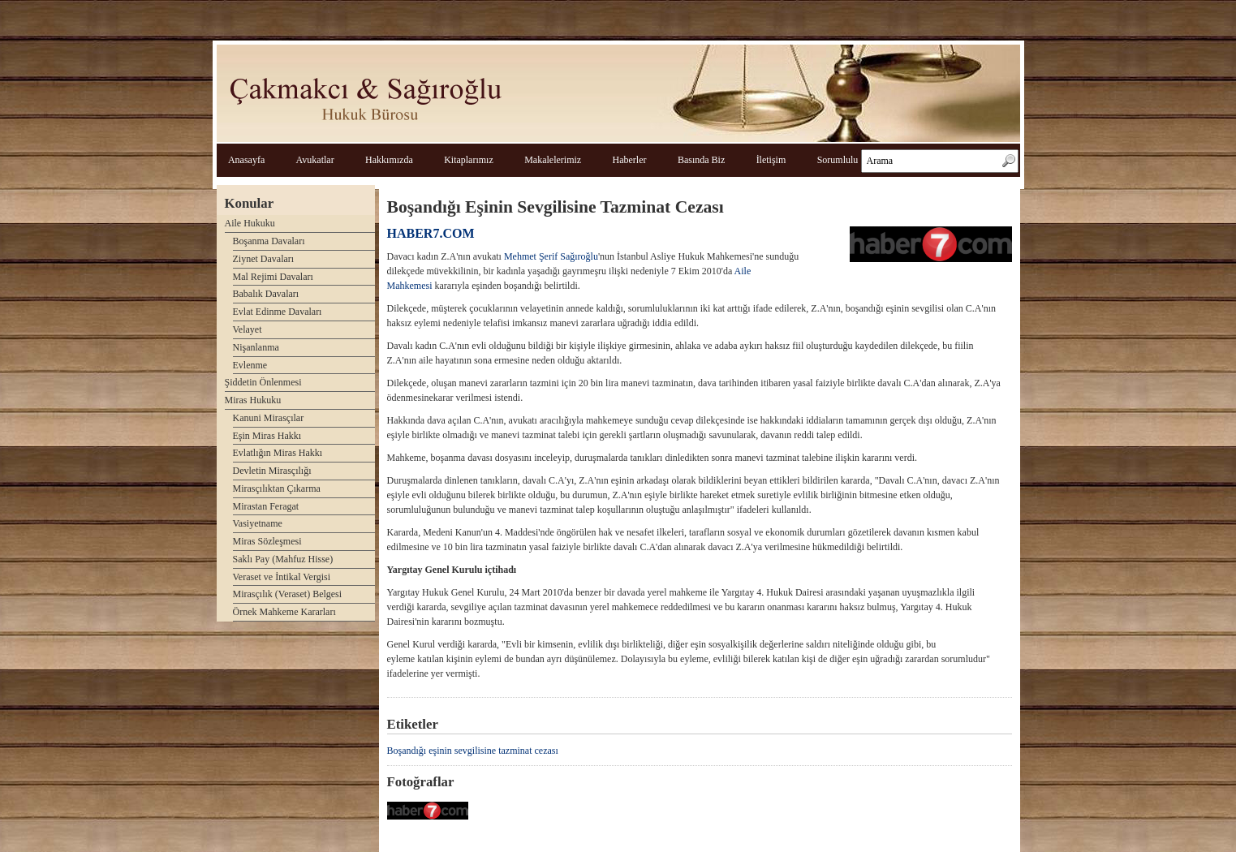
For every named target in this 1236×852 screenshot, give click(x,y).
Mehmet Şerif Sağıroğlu (551, 256)
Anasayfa (246, 160)
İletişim (771, 160)
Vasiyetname (257, 523)
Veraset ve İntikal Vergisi (282, 577)
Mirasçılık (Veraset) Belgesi (287, 594)
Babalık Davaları (266, 293)
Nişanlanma (256, 347)
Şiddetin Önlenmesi (263, 382)
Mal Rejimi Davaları (273, 276)
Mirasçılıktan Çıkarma (277, 488)
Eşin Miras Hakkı (267, 435)
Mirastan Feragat (266, 506)
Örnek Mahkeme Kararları (284, 611)
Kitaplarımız (468, 160)
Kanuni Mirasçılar (268, 418)
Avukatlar (315, 160)
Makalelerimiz (552, 160)
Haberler (630, 160)
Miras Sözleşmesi (267, 541)
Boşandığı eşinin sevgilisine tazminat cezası (472, 750)
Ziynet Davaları (264, 259)
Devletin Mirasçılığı (272, 470)
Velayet (247, 329)
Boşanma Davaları (269, 241)
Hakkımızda (389, 160)
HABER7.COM (431, 233)
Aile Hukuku (250, 223)
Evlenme (250, 365)
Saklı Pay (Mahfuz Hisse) (283, 559)
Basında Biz (701, 160)
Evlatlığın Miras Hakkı (278, 452)
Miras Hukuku (253, 400)
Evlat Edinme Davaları (277, 311)
